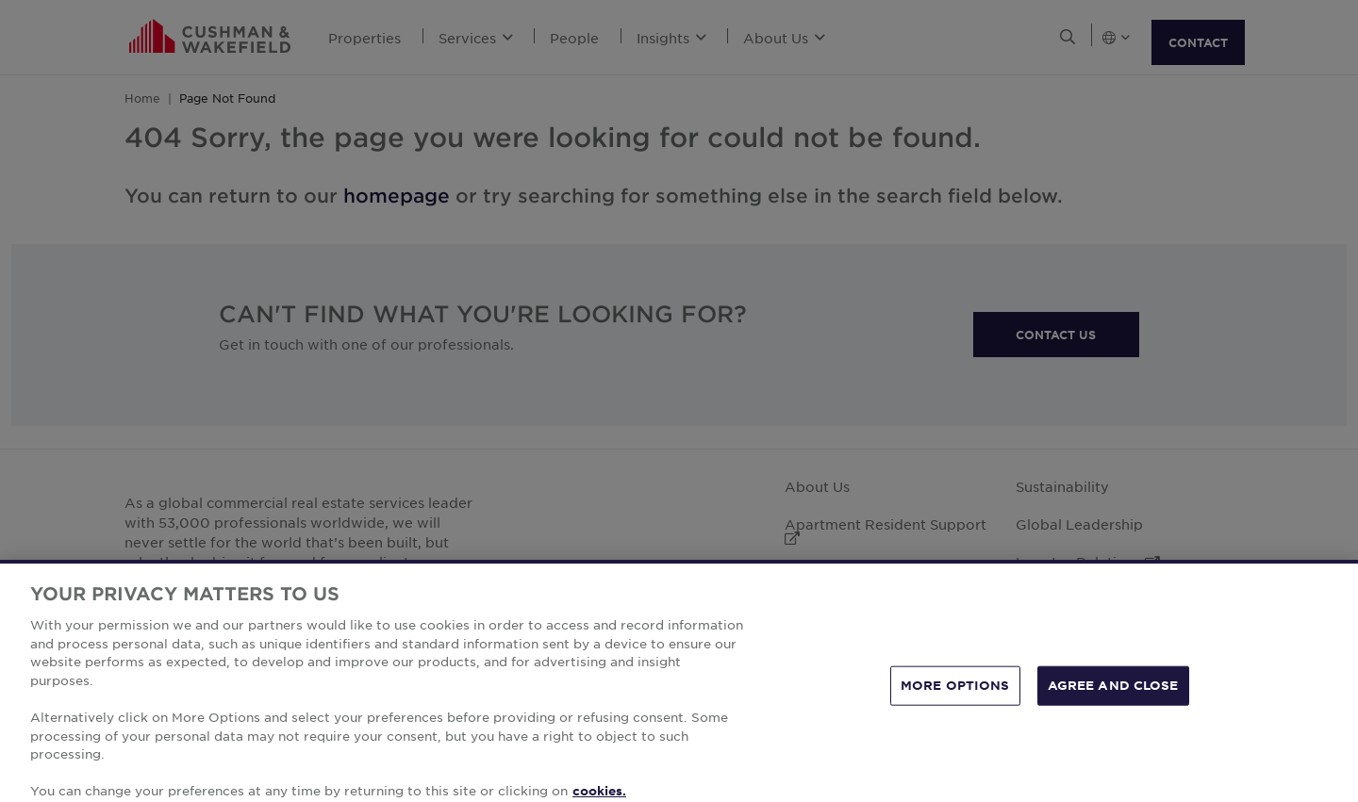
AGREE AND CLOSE (1113, 705)
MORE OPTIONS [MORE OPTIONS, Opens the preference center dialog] (955, 705)
